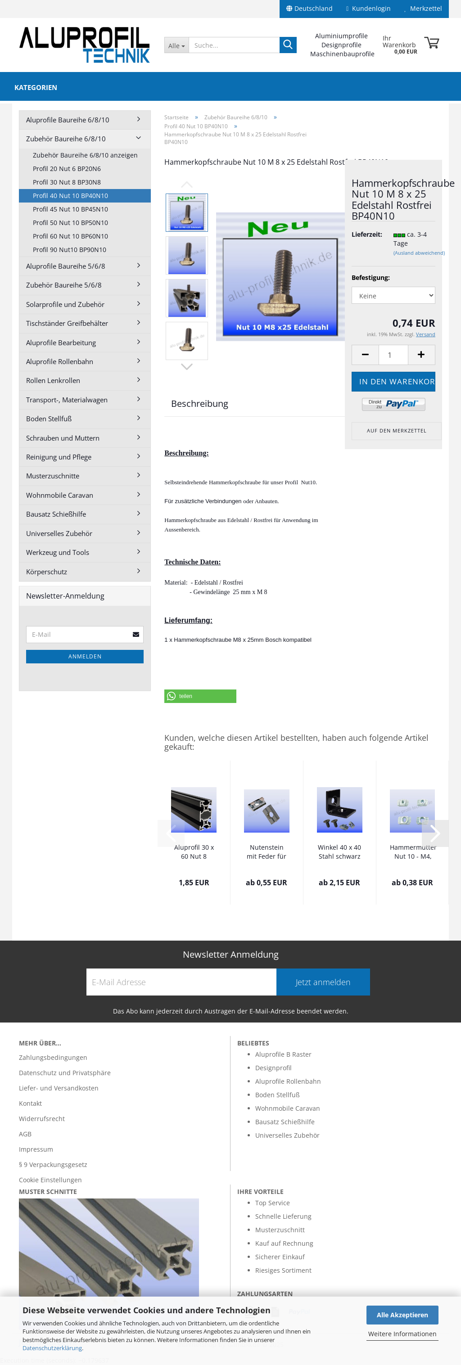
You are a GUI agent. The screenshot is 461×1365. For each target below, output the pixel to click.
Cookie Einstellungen (50, 1180)
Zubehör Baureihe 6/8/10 (66, 138)
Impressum (36, 1149)
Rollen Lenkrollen (53, 380)
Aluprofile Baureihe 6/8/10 (67, 119)
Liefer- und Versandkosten (59, 1088)
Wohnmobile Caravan (59, 495)
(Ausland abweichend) (419, 252)
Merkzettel (423, 8)
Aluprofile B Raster (283, 1054)
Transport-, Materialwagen (67, 399)
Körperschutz (46, 571)
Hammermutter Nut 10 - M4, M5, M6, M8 (413, 852)
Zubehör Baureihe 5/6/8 (64, 284)
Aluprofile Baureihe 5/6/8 (65, 265)
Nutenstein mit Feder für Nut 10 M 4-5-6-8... (266, 852)
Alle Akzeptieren (402, 1315)
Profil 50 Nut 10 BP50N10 (70, 222)
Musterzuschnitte (52, 475)
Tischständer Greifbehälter (67, 323)
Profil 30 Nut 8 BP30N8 (67, 182)
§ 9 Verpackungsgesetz (53, 1164)
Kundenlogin (368, 8)
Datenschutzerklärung (52, 1348)
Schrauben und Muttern (62, 437)
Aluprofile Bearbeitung (61, 342)
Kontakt (30, 1103)
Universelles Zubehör (59, 533)
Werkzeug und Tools (57, 552)
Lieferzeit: (366, 234)
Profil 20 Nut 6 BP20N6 (67, 168)
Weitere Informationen (402, 1333)
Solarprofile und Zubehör (65, 304)
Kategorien (35, 87)
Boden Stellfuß (49, 418)
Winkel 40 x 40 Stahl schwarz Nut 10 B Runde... (339, 852)
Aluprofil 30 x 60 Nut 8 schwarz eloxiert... (194, 852)
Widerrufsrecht (42, 1118)
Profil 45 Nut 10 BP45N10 (70, 209)
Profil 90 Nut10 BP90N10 (69, 249)
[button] (200, 696)
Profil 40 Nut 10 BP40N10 (70, 195)
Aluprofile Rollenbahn (59, 361)
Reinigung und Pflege (58, 456)
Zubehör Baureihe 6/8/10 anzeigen (85, 155)
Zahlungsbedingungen (53, 1057)
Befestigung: (371, 277)
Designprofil (273, 1067)
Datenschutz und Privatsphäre (65, 1072)
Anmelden (85, 656)
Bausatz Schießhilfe (56, 513)
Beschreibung (199, 403)
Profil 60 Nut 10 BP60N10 (70, 236)
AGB (25, 1134)
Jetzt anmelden (323, 982)
